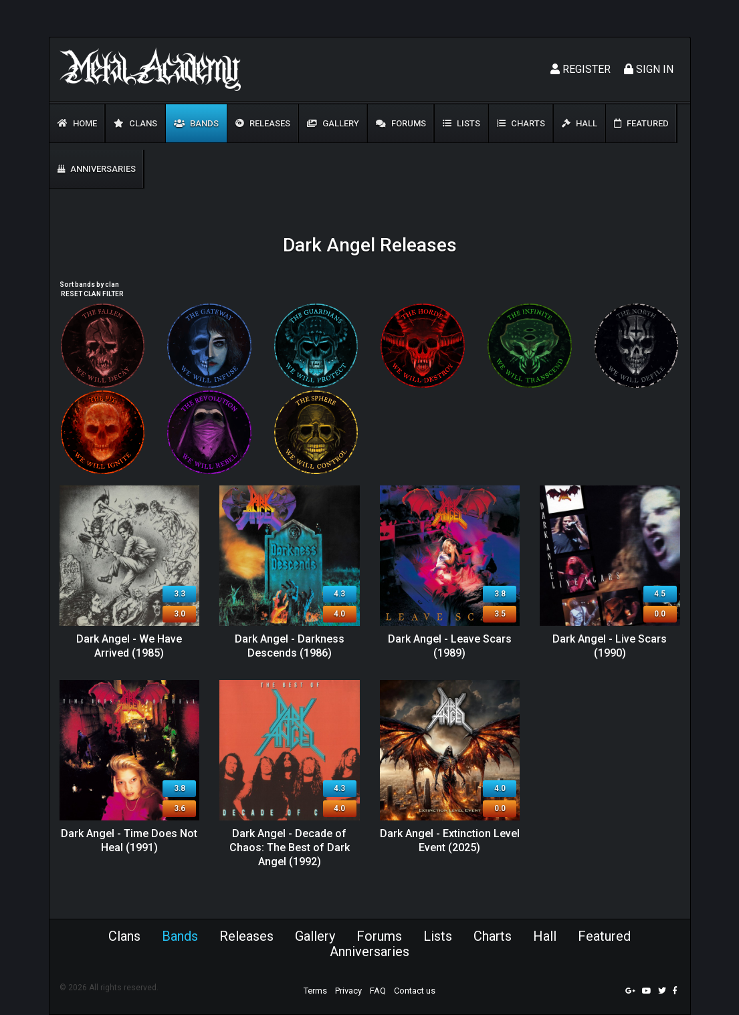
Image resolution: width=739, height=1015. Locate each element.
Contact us (414, 991)
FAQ (378, 991)
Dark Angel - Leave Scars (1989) (450, 646)
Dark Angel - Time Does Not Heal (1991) (129, 840)
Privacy (348, 991)
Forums (401, 123)
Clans (135, 123)
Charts (521, 123)
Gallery (333, 123)
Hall (579, 123)
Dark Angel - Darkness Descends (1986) (289, 646)
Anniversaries (97, 169)
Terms (315, 991)
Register (580, 69)
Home (77, 123)
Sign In (648, 69)
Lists (461, 123)
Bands (196, 123)
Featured (641, 123)
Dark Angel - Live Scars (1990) (609, 646)
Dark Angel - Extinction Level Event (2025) (450, 840)
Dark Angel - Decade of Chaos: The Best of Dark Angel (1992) (289, 847)
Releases (262, 123)
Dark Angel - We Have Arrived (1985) (129, 646)
